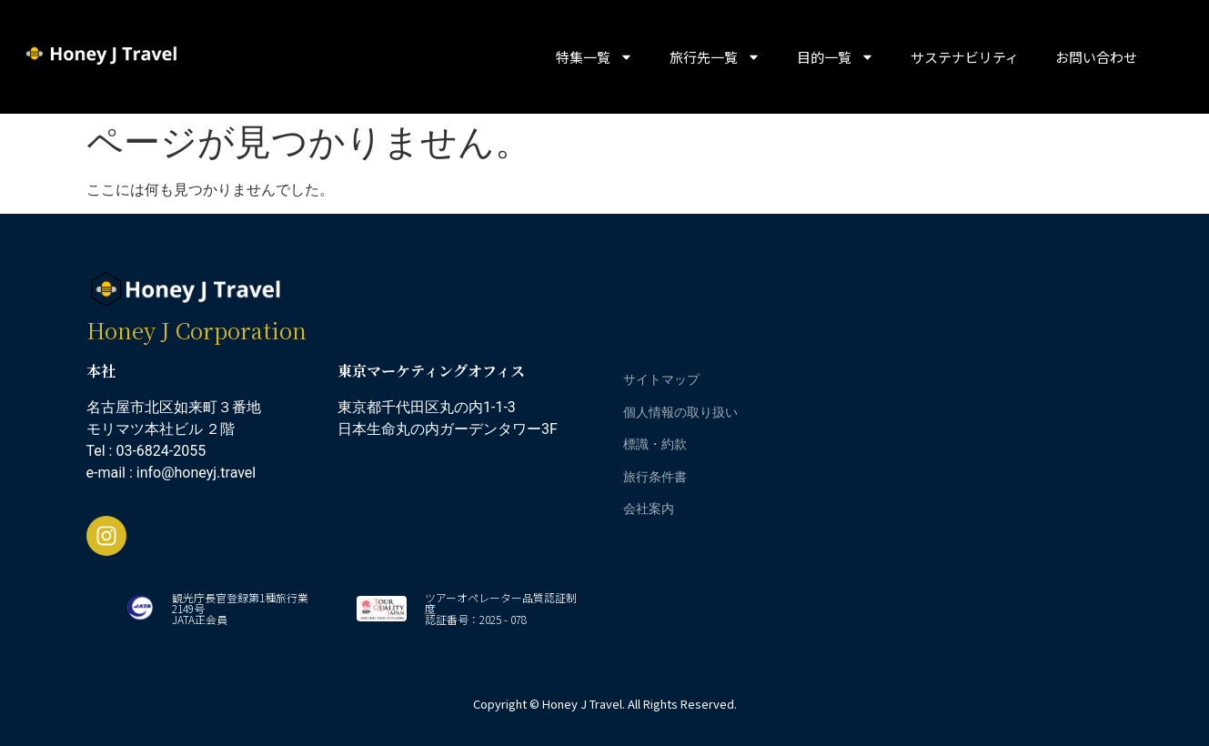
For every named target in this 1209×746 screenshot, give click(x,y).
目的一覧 (835, 57)
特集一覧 (594, 57)
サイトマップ (661, 379)
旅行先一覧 (715, 57)
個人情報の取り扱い (680, 411)
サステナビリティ (965, 56)
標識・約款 (655, 443)
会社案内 (648, 508)
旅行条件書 (655, 476)
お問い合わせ (1096, 56)
